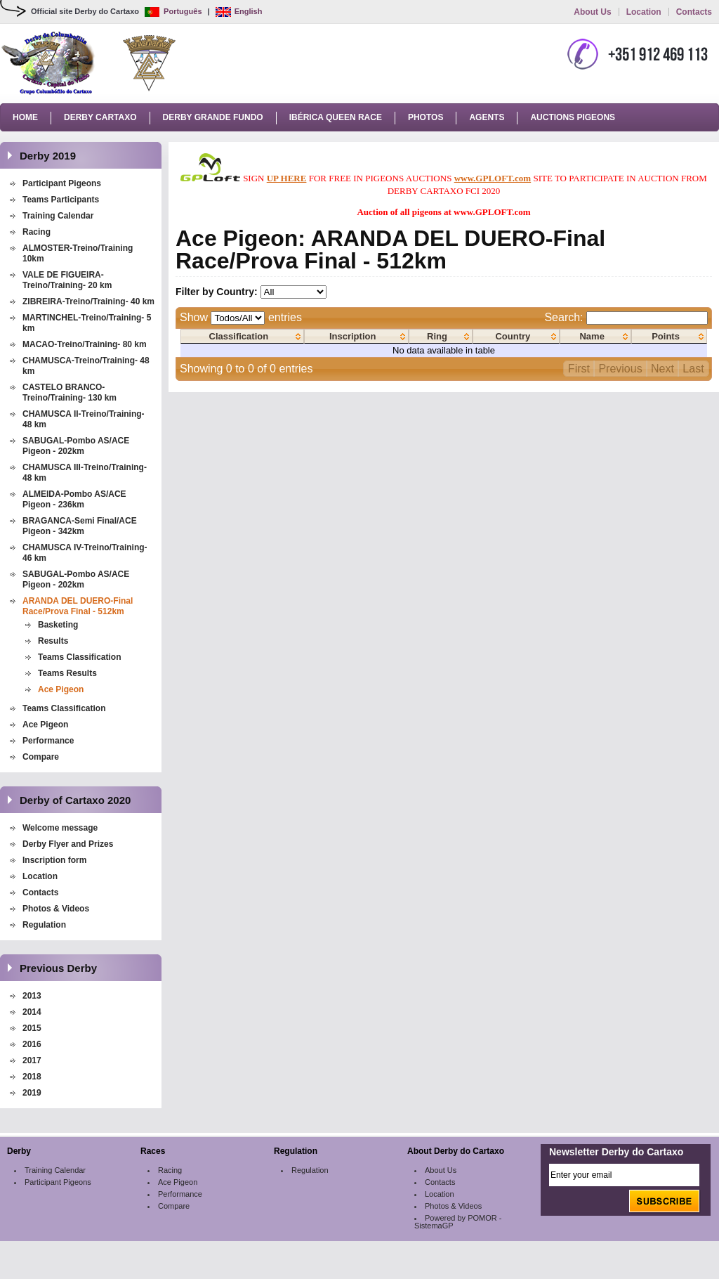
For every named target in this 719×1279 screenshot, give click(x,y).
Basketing (58, 625)
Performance (48, 741)
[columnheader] (242, 336)
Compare (40, 757)
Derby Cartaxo (100, 117)
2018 (31, 1077)
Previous (620, 369)
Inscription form (55, 860)
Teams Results (67, 673)
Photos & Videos (55, 909)
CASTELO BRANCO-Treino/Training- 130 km (69, 392)
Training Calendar (57, 216)
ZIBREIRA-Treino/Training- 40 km (88, 301)
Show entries (241, 317)
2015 (31, 1028)
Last (693, 369)
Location (643, 12)
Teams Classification (79, 657)
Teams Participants (60, 199)
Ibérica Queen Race (335, 117)
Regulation (44, 925)
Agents (486, 117)
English (239, 11)
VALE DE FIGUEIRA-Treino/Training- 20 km (67, 280)
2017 (31, 1060)
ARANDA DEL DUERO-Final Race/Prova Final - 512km (77, 606)
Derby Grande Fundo (213, 117)
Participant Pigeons (61, 183)
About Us (592, 12)
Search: (626, 317)
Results (53, 641)
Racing (36, 232)
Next (662, 369)
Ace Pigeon (61, 689)
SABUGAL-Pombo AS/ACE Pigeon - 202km (75, 446)
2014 (31, 1012)
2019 (31, 1093)
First (579, 369)
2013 (31, 996)
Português (173, 11)
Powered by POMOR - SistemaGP (457, 1222)
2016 (31, 1044)
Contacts (694, 12)
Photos (425, 117)
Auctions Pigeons (572, 117)
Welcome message (60, 828)
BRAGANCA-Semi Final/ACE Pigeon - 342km (79, 526)
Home (25, 117)
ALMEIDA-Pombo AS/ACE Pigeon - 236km (74, 499)
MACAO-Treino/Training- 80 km (84, 344)
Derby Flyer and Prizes (67, 844)
